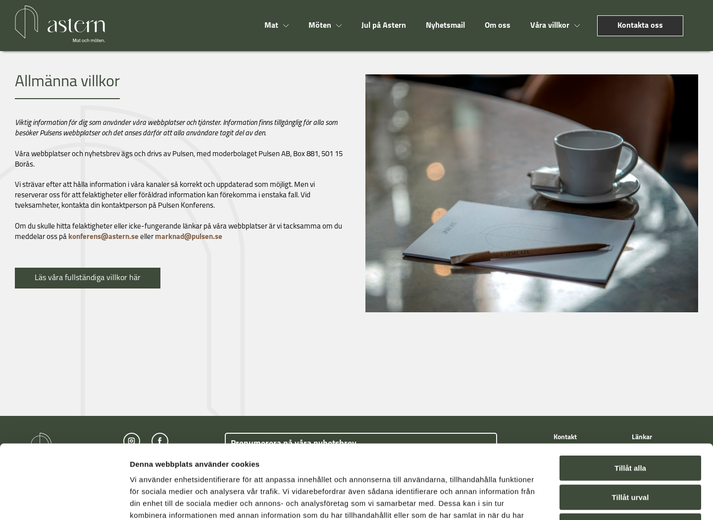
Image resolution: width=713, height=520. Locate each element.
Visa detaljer (538, 500)
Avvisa (630, 457)
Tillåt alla (630, 399)
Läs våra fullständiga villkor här (88, 278)
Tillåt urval (630, 428)
